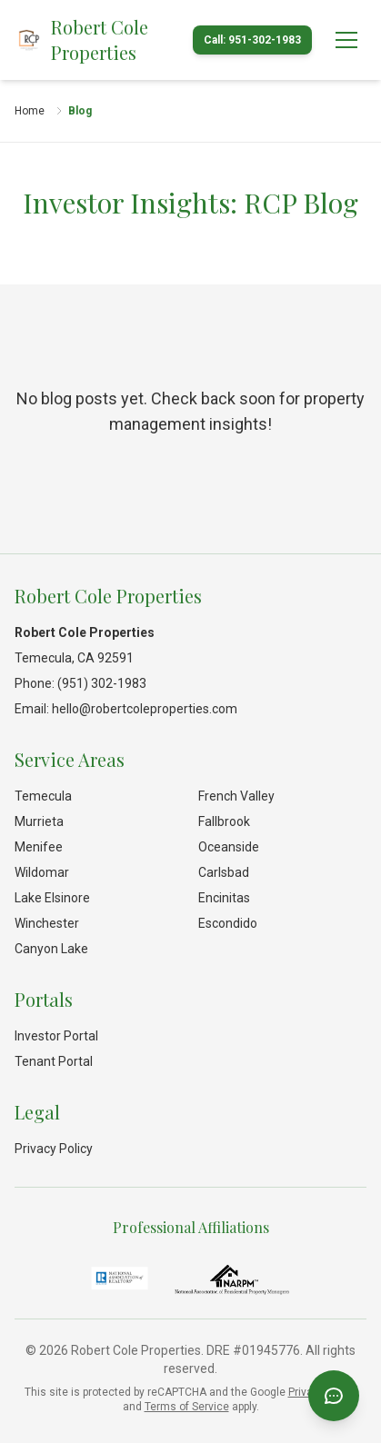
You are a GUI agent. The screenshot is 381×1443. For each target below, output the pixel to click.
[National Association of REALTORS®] (119, 1278)
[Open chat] (333, 1395)
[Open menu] (346, 40)
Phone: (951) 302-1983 (80, 683)
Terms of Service (187, 1406)
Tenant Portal (54, 1061)
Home (30, 110)
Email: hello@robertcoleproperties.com (126, 709)
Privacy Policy (54, 1148)
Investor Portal (56, 1036)
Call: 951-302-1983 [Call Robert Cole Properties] (252, 40)
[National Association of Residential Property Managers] (232, 1278)
